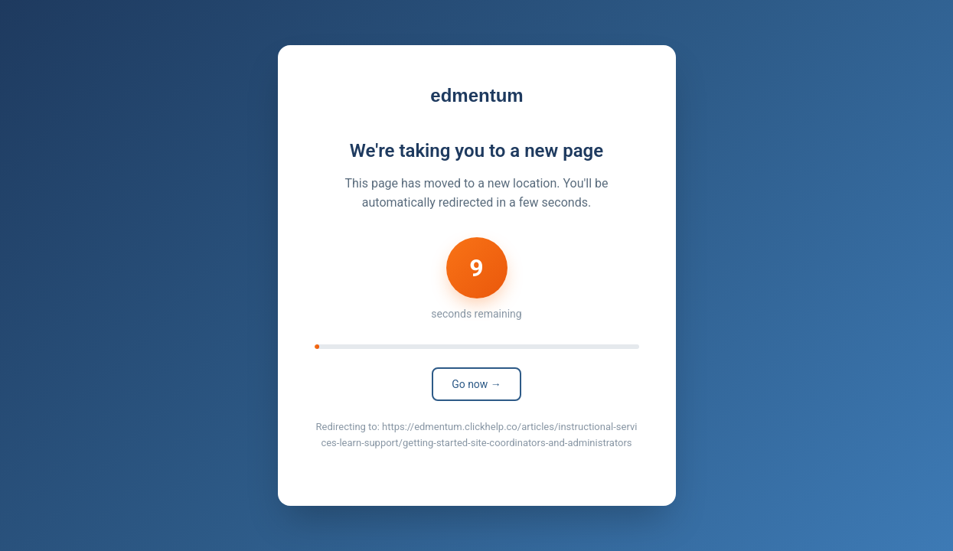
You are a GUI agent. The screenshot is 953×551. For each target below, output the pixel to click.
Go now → (476, 384)
